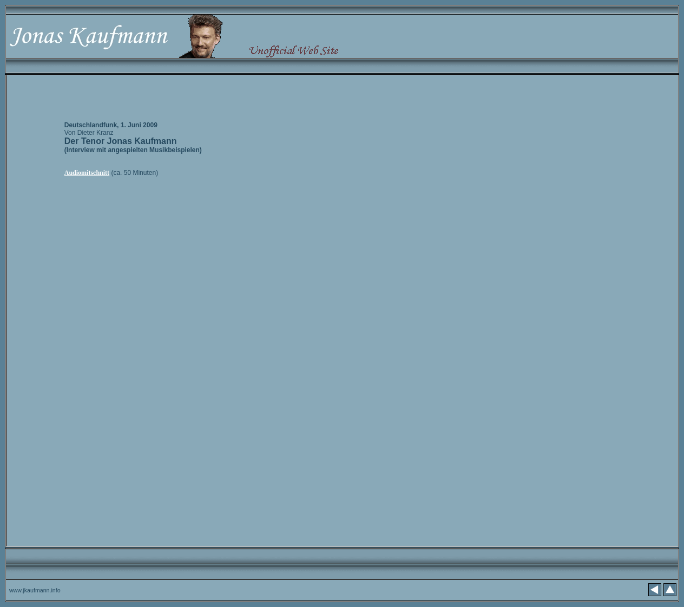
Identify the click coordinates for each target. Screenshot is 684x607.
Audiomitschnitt (86, 173)
